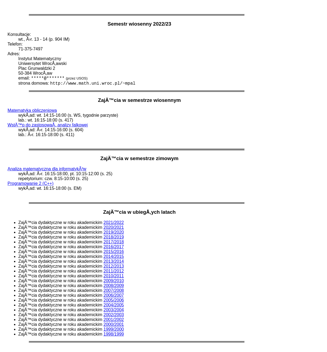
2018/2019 (114, 237)
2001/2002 (114, 319)
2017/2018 (114, 242)
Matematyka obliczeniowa (32, 110)
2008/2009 (114, 285)
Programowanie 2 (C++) (31, 183)
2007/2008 (114, 290)
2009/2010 (114, 280)
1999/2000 (114, 329)
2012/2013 (114, 266)
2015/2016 (114, 251)
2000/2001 (114, 324)
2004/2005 (114, 305)
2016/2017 (114, 246)
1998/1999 (114, 334)
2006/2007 (114, 295)
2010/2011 (114, 276)
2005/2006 (114, 300)
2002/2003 (114, 314)
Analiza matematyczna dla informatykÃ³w (47, 169)
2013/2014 (114, 261)
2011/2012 (114, 271)
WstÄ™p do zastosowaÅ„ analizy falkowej (48, 125)
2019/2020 (114, 232)
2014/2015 (114, 256)
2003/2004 (114, 310)
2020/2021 (114, 227)
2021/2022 (114, 222)
